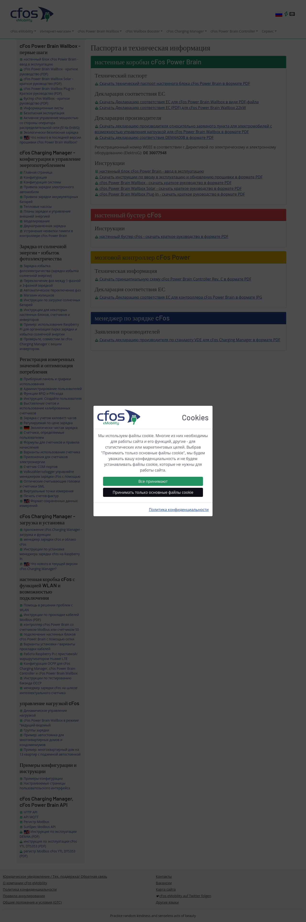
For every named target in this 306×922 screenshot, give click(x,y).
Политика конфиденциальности (179, 509)
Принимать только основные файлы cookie (153, 492)
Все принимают (153, 481)
